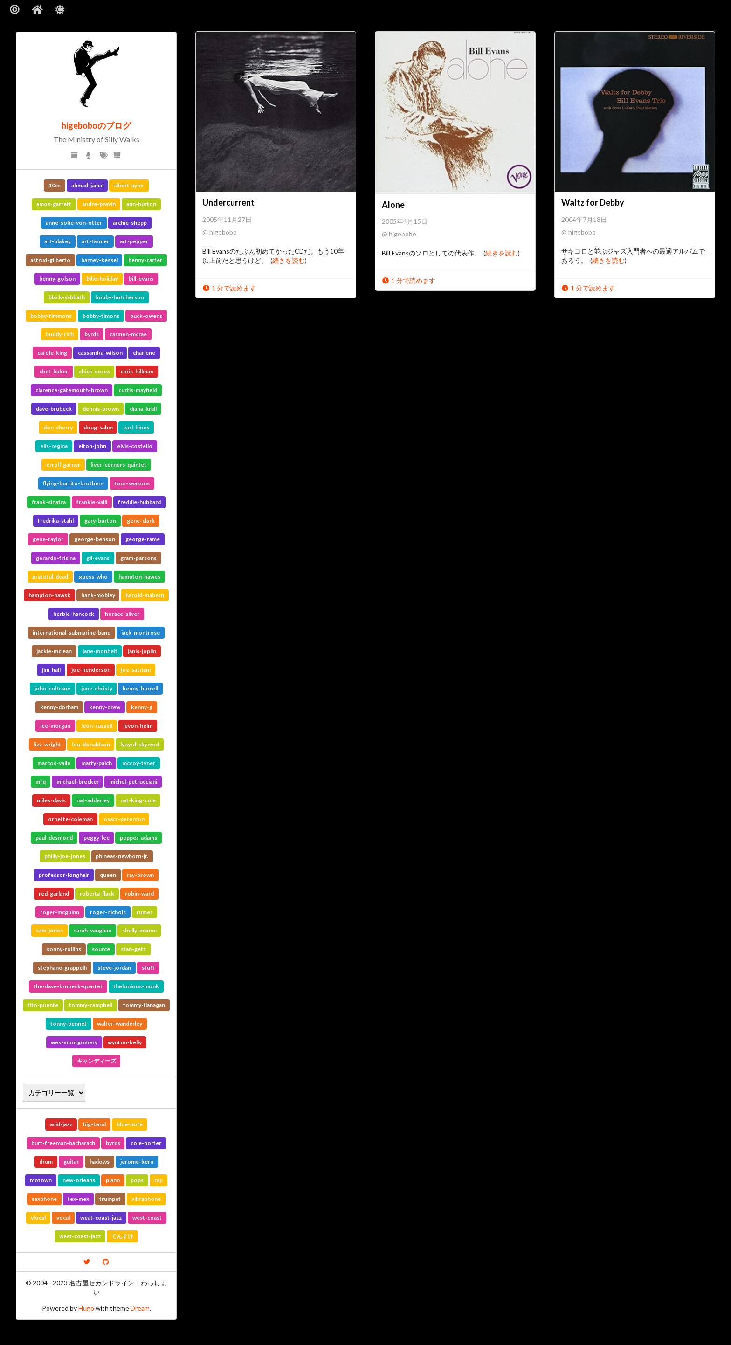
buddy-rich (60, 334)
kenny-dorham (59, 707)
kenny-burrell (140, 688)
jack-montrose (140, 632)
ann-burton (141, 203)
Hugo (86, 1308)
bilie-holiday (102, 278)
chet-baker (53, 371)
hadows (100, 1161)
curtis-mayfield (137, 389)
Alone (393, 205)
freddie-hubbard (139, 501)
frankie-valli (91, 501)
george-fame (142, 539)
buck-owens (146, 315)
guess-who (93, 576)
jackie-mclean (54, 651)
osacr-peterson (124, 818)
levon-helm (137, 725)
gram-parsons (138, 557)
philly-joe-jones (64, 856)
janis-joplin (142, 651)
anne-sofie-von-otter (74, 222)
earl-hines (136, 427)
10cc (54, 185)
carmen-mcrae (128, 334)
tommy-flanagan (144, 1004)
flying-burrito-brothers (73, 483)
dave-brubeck (54, 408)
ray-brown (140, 874)
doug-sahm (98, 427)
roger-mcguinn (59, 912)
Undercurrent (228, 202)
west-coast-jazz (80, 1236)
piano (113, 1180)
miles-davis (51, 800)
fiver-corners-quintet (118, 464)
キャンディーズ (96, 1060)
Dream (140, 1308)
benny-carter (145, 259)
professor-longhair (64, 874)
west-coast (147, 1217)
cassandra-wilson (100, 352)
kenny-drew (104, 707)
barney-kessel (99, 259)
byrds (91, 334)
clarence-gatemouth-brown (71, 389)
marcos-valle (53, 762)
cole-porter (146, 1142)
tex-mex (78, 1198)
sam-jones (49, 930)
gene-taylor (48, 539)
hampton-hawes (139, 576)
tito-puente (43, 1004)
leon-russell (96, 725)
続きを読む (288, 260)
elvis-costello (134, 445)
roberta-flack (97, 893)
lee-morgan (55, 725)
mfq (40, 781)
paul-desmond (54, 837)
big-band (94, 1124)
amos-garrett (53, 203)
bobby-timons (101, 315)
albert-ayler (129, 185)
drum (46, 1161)
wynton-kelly (125, 1042)
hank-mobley (98, 595)
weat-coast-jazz (101, 1217)
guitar (71, 1161)
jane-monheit (100, 651)
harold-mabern (144, 595)
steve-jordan (114, 967)
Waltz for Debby (592, 202)
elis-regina (54, 445)
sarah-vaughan (92, 930)
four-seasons (132, 483)
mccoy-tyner (138, 762)
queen (108, 874)
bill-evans (141, 278)
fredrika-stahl (56, 520)
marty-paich (96, 762)
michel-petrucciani (133, 781)
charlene (144, 352)
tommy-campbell (90, 1004)
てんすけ (122, 1236)
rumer (144, 912)
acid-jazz (61, 1124)
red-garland (54, 893)
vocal (63, 1217)
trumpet (110, 1198)
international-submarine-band (71, 632)
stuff (148, 967)
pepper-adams (138, 837)
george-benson (94, 539)
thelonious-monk (136, 986)
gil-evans (98, 557)
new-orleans (78, 1180)
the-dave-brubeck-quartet (68, 986)
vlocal (38, 1217)
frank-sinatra (49, 501)
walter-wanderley (119, 1023)
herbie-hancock (73, 613)
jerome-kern (136, 1161)
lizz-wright (47, 744)
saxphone (44, 1198)
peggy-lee (96, 837)
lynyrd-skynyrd (139, 744)
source (101, 948)
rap (158, 1180)
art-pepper (134, 241)
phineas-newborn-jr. (122, 856)
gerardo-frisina (56, 557)
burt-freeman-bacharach (63, 1142)
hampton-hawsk (49, 595)
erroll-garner (63, 464)
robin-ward (139, 893)
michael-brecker (77, 781)
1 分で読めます (229, 288)
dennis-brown (101, 408)
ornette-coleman (70, 818)
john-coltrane (52, 688)
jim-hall (51, 669)
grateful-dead (50, 576)
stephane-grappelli (62, 967)
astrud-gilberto (50, 259)
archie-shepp (130, 222)
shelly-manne (139, 930)
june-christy (96, 688)
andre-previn (99, 203)
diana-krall (143, 408)
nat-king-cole (138, 800)
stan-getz (133, 948)
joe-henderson (90, 669)
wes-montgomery (74, 1042)
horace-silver (122, 613)
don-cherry (58, 427)
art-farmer (95, 241)
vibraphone (146, 1198)
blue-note (130, 1124)
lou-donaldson (91, 744)
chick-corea (94, 371)
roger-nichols (108, 912)
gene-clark (141, 520)
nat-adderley (93, 800)
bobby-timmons (51, 315)
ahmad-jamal (87, 185)
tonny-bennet (68, 1023)
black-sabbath (66, 297)
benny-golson (57, 278)
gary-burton (100, 520)
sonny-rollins (64, 948)
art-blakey (57, 241)
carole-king (52, 352)
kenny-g (141, 707)
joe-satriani (136, 669)
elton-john (92, 445)
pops (137, 1180)
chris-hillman (136, 371)
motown (41, 1180)
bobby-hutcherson (119, 297)
